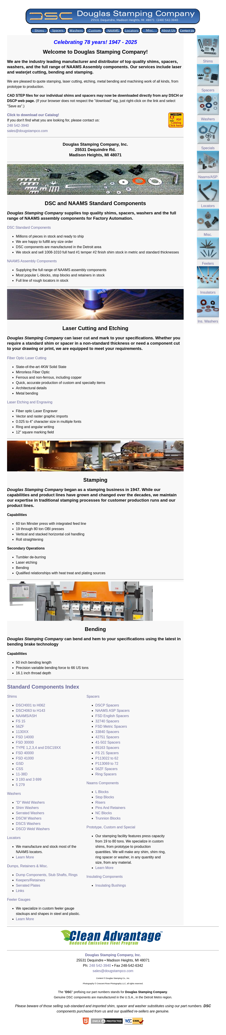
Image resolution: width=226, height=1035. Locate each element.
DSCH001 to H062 (30, 705)
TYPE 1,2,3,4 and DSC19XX (38, 748)
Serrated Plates (28, 885)
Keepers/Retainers (30, 880)
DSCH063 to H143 (30, 710)
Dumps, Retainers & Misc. (27, 866)
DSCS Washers (28, 823)
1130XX (22, 732)
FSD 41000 (25, 758)
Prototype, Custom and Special (111, 827)
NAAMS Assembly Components (32, 261)
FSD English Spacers (112, 716)
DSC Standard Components (29, 227)
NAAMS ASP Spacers (112, 710)
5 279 (20, 785)
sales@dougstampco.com (27, 131)
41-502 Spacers (107, 742)
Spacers (93, 696)
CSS (19, 769)
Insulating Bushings (110, 885)
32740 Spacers (107, 721)
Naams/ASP (208, 177)
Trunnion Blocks (108, 818)
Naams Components (103, 783)
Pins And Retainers (110, 808)
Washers (14, 793)
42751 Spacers (107, 737)
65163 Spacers (107, 748)
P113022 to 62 (106, 758)
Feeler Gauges (18, 899)
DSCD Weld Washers (33, 829)
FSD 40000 (25, 753)
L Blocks (102, 792)
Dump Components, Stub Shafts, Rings (46, 875)
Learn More (25, 857)
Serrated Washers (30, 813)
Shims (12, 696)
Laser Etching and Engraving (29, 402)
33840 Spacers (107, 732)
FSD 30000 (25, 742)
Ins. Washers (208, 321)
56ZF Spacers (106, 769)
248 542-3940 (18, 125)
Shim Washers (27, 808)
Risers (100, 802)
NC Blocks (103, 813)
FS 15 (20, 721)
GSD (20, 763)
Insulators (207, 292)
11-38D (21, 774)
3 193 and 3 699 (28, 779)
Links (20, 891)
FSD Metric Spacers (111, 726)
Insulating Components (105, 876)
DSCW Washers (28, 818)
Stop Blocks (104, 797)
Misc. (208, 234)
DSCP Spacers (107, 705)
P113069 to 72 (106, 763)
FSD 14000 (25, 737)
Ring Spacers (106, 774)
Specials (208, 148)
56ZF (20, 726)
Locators (14, 838)
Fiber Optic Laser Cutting (26, 358)
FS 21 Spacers (107, 753)
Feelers (208, 263)
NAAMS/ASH (26, 716)
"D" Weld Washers (30, 802)
